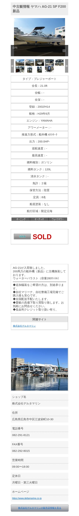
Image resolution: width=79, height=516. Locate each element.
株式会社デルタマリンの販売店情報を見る (39, 508)
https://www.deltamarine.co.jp (27, 498)
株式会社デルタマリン (24, 326)
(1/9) (15, 47)
